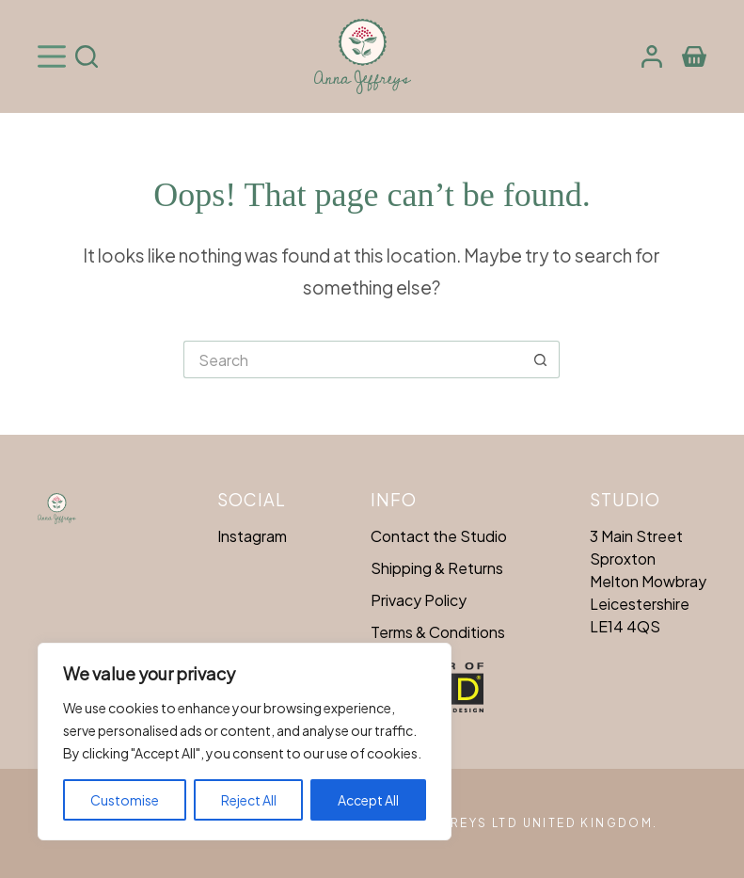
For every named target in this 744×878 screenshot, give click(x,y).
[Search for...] (352, 359)
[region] (244, 741)
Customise (124, 799)
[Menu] (52, 56)
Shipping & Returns (437, 568)
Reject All (249, 799)
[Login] (652, 56)
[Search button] (541, 359)
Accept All (368, 799)
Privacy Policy (419, 600)
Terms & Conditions (438, 632)
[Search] (86, 56)
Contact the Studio (439, 536)
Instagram (252, 536)
